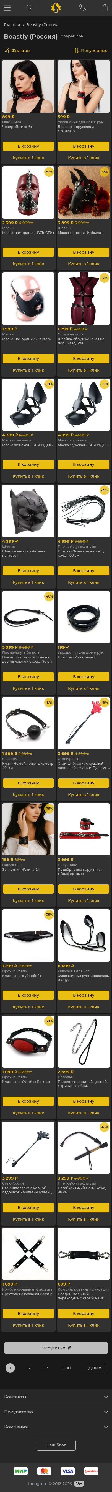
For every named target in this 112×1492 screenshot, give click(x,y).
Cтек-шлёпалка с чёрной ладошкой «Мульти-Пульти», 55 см (27, 1190)
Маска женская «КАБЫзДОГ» (27, 445)
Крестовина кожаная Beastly (27, 1294)
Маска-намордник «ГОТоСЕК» (28, 233)
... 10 (67, 1367)
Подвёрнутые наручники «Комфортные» (80, 871)
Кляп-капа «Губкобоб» (21, 976)
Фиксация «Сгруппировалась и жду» (83, 978)
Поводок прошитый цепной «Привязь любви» (82, 1084)
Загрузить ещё (56, 1347)
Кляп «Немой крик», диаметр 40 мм (27, 765)
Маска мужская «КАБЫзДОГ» (83, 445)
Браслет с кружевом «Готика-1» (76, 129)
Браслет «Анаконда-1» (77, 657)
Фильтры (21, 50)
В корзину (28, 146)
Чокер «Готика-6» (17, 127)
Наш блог (56, 1445)
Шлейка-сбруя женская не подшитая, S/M (81, 341)
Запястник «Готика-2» (20, 869)
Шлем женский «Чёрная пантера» (23, 553)
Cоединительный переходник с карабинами (81, 1296)
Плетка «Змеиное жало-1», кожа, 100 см (81, 553)
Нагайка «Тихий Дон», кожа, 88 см (82, 1190)
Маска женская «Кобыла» (80, 233)
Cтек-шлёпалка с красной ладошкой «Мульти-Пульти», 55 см (83, 765)
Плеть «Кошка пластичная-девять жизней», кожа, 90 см (27, 659)
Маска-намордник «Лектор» (26, 339)
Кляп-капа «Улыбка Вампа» (26, 1082)
